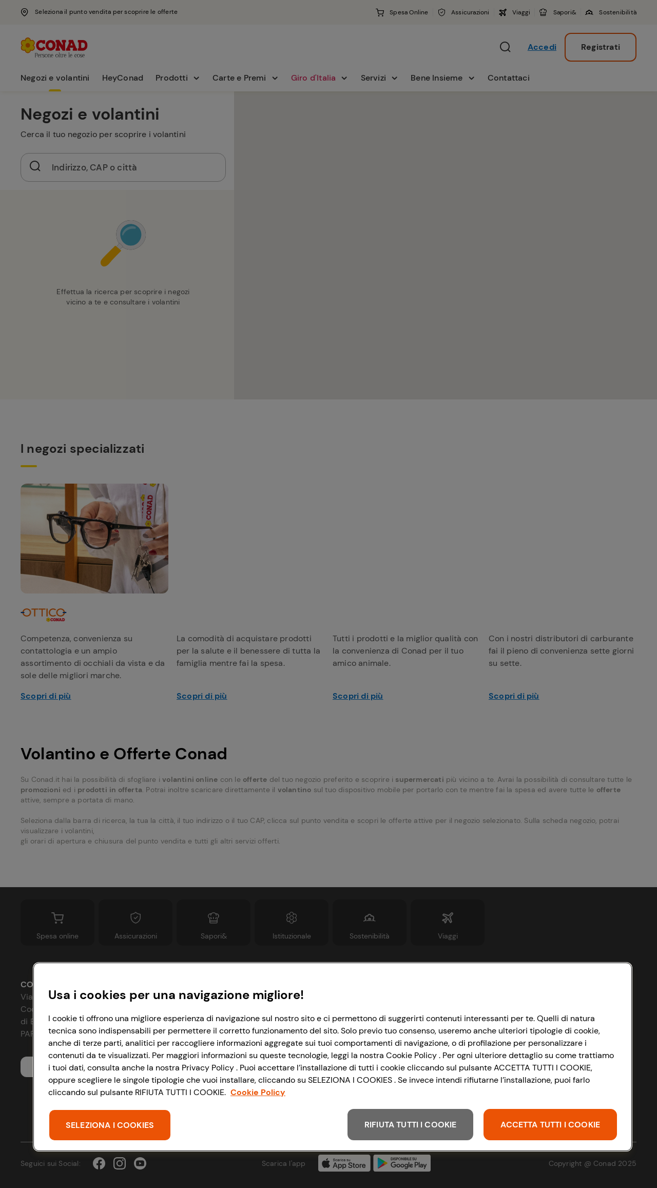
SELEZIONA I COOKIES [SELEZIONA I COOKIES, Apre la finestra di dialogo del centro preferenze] (110, 1125)
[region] (332, 1057)
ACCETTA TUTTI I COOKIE (550, 1124)
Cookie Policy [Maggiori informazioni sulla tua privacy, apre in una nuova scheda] (257, 1092)
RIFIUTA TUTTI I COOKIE (410, 1124)
